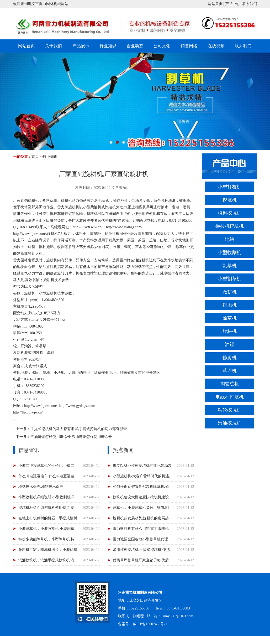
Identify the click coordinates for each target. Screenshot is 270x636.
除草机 (230, 318)
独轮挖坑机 (229, 410)
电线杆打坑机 (229, 397)
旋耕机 (230, 331)
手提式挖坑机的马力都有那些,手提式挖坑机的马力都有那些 (78, 429)
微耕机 (230, 291)
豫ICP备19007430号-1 (150, 624)
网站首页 (215, 4)
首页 (35, 157)
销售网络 (189, 46)
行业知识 (107, 46)
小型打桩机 (229, 186)
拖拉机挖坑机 (229, 226)
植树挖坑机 (229, 213)
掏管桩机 (229, 383)
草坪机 (230, 370)
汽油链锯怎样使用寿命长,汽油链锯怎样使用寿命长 (71, 437)
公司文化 (161, 46)
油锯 (229, 344)
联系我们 (249, 4)
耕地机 (230, 305)
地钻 (229, 239)
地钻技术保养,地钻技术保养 (40, 487)
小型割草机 (229, 278)
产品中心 (232, 4)
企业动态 (134, 46)
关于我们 (53, 46)
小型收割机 (229, 252)
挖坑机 (230, 200)
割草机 (230, 265)
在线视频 (216, 46)
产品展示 (80, 46)
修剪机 (230, 357)
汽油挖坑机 (229, 423)
